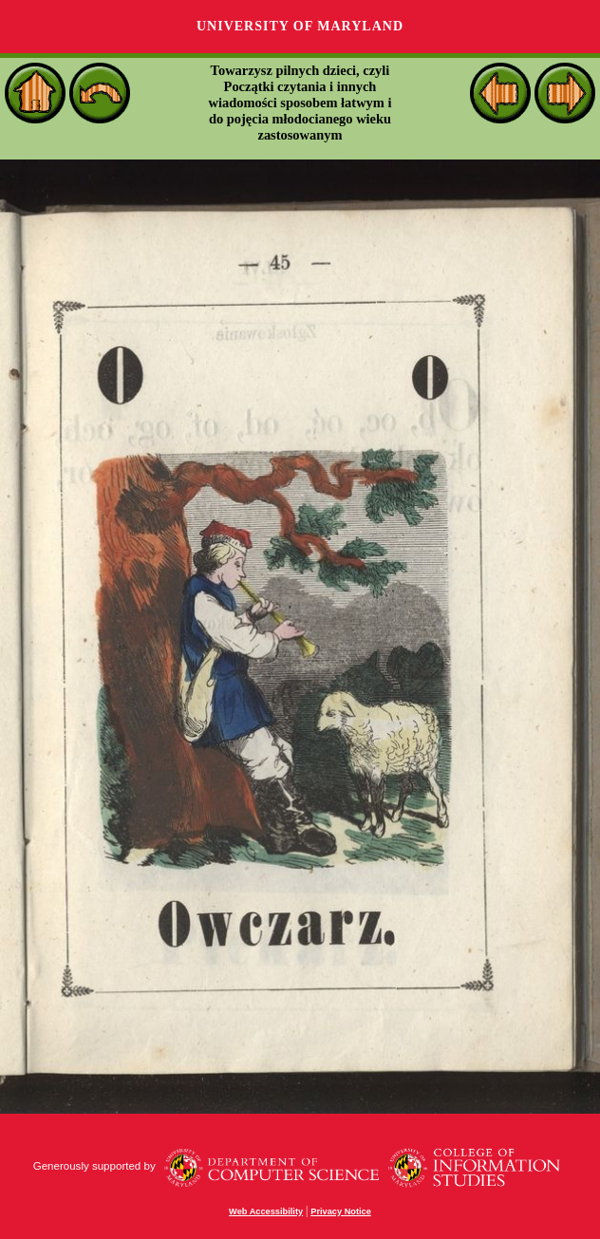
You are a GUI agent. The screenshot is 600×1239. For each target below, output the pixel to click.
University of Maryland (300, 26)
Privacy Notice (340, 1211)
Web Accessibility (266, 1211)
